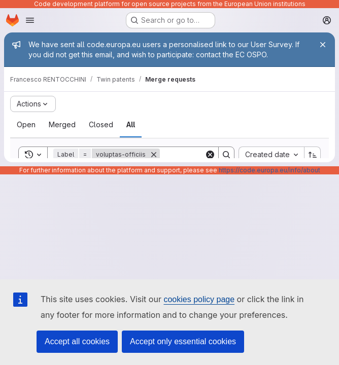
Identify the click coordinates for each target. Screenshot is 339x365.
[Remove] (154, 155)
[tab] (26, 124)
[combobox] (271, 155)
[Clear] (210, 155)
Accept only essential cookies (183, 341)
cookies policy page (198, 299)
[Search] (226, 155)
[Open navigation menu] (30, 20)
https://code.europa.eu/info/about (269, 170)
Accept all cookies (77, 341)
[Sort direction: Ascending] (312, 155)
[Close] (323, 45)
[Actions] (33, 104)
